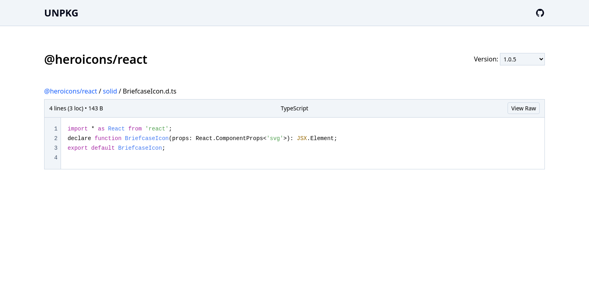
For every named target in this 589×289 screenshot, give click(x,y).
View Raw (523, 108)
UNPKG (61, 12)
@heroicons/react (70, 91)
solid (110, 91)
